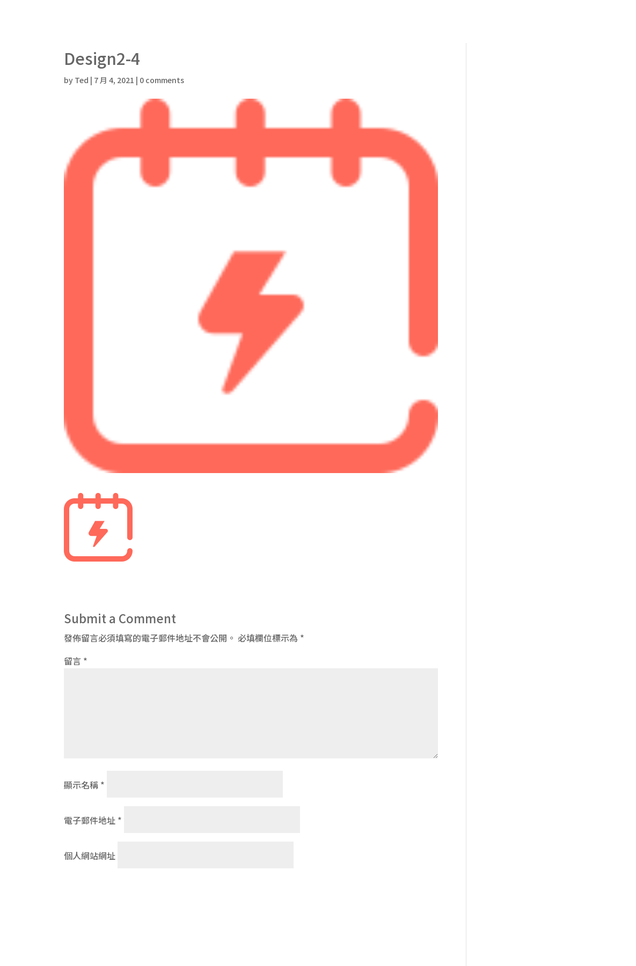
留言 (75, 660)
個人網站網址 (89, 855)
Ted (82, 80)
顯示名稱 (84, 784)
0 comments (162, 80)
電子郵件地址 (93, 820)
